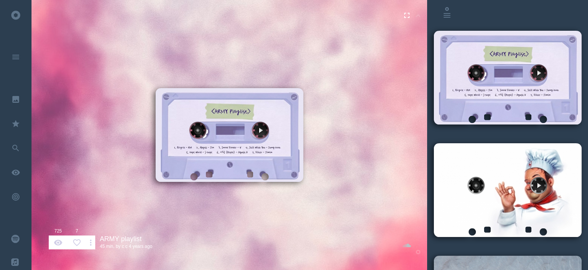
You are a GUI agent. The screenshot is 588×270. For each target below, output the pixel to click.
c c (125, 246)
